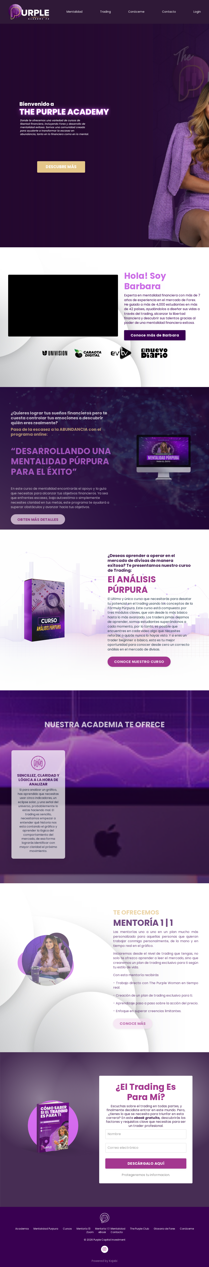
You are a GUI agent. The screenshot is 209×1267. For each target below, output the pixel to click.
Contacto (169, 12)
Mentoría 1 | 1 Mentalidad (110, 1228)
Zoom (90, 1232)
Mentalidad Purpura (45, 1228)
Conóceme (136, 12)
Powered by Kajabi (104, 1261)
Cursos (67, 1228)
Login (197, 12)
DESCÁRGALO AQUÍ (146, 1163)
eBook (102, 1232)
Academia (22, 1228)
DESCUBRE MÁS (61, 167)
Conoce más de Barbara (155, 335)
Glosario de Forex (164, 1228)
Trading (105, 12)
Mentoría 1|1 (83, 1228)
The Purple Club (139, 1228)
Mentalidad (74, 12)
